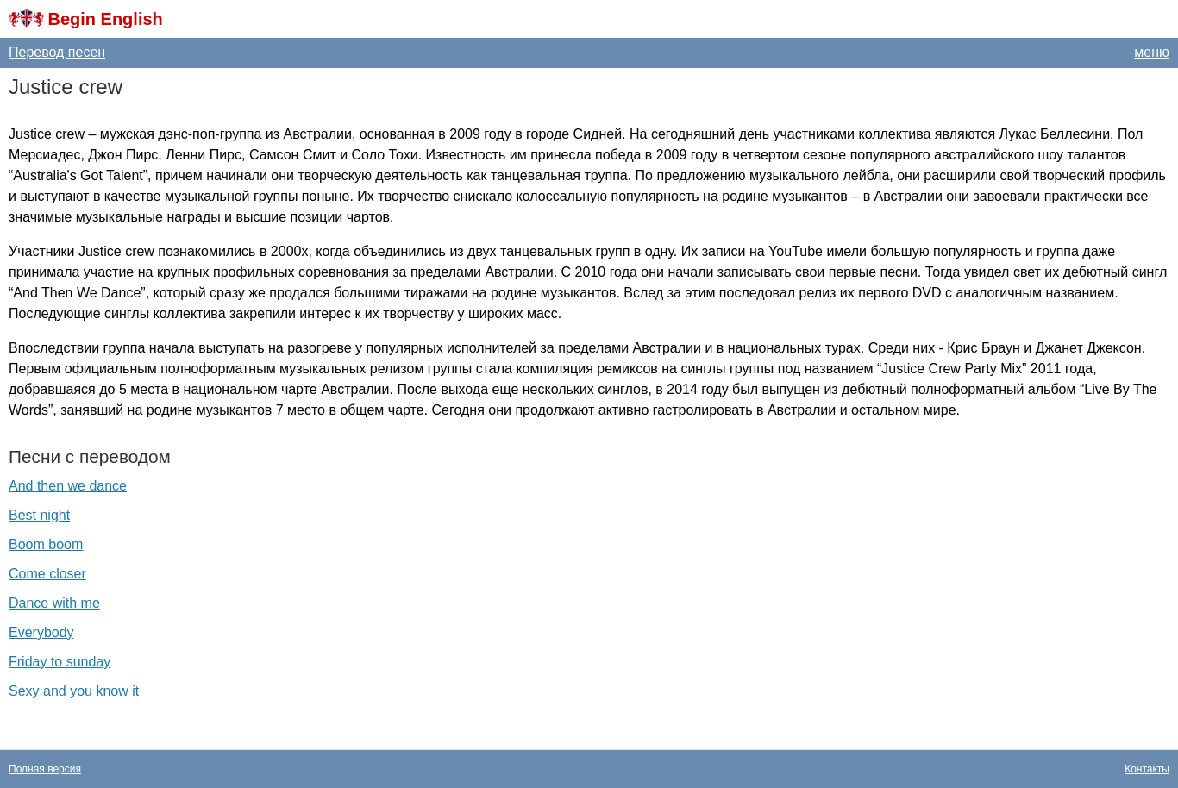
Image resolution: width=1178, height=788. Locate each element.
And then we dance (68, 485)
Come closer (47, 573)
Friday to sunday (59, 661)
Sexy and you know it (74, 691)
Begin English (104, 18)
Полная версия (45, 769)
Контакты (1147, 769)
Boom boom (46, 544)
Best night (39, 515)
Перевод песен (57, 52)
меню (1151, 52)
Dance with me (54, 603)
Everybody (41, 632)
